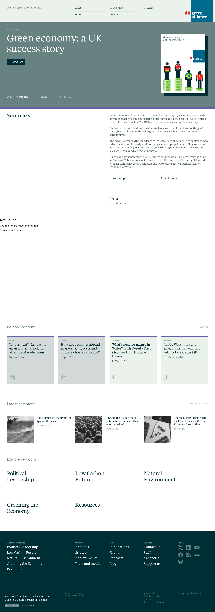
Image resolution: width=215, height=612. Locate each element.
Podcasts (116, 558)
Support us (152, 564)
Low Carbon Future (22, 553)
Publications (119, 547)
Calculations (184, 178)
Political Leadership (22, 547)
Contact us (152, 547)
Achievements (86, 558)
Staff (147, 553)
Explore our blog (199, 404)
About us (82, 547)
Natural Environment (23, 558)
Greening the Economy (24, 564)
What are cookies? (28, 605)
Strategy (81, 553)
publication (13, 29)
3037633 (81, 595)
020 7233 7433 (76, 593)
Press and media (88, 564)
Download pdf (132, 178)
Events (115, 553)
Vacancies (151, 558)
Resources (15, 569)
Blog (113, 564)
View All (204, 327)
